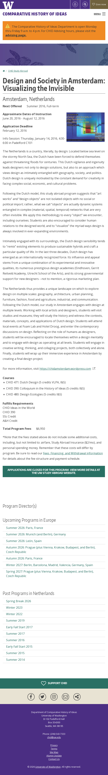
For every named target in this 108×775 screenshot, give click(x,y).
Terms (54, 748)
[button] (85, 127)
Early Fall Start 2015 (19, 647)
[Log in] (75, 4)
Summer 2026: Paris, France (24, 528)
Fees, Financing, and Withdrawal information (73, 453)
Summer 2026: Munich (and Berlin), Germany (36, 534)
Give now (99, 4)
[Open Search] (85, 4)
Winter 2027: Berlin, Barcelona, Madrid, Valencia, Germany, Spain (49, 565)
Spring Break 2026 (18, 601)
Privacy (54, 745)
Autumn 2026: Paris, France (24, 558)
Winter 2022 (14, 614)
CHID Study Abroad (18, 70)
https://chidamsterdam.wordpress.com (67, 369)
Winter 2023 (14, 608)
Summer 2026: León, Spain (24, 541)
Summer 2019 (15, 620)
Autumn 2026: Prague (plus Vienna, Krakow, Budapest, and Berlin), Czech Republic (50, 549)
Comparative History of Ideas (35, 14)
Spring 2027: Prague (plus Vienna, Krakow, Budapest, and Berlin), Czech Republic (50, 573)
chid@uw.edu (54, 737)
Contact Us (54, 759)
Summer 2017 (15, 634)
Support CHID (54, 683)
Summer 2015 (15, 653)
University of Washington (48, 766)
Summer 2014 (15, 660)
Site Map (54, 752)
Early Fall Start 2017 (19, 627)
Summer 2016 (15, 640)
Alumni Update (54, 755)
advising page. (15, 35)
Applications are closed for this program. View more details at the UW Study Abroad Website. (54, 471)
